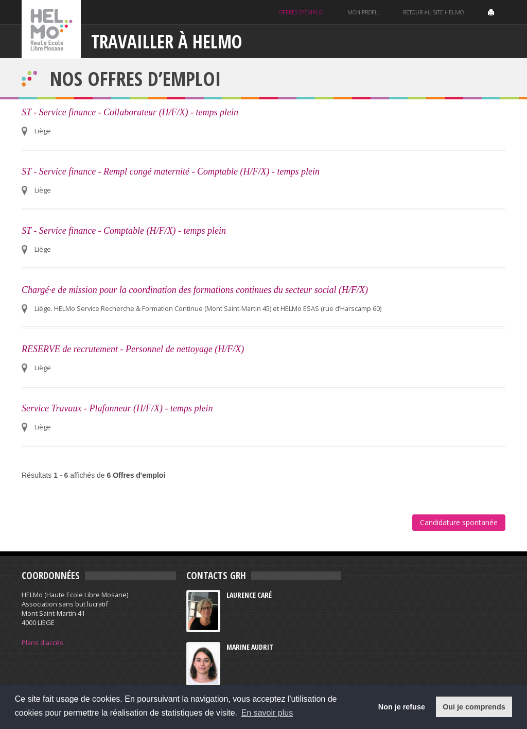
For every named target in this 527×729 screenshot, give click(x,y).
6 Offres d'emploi (136, 475)
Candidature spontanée (459, 522)
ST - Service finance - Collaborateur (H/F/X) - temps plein (130, 112)
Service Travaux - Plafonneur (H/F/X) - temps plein (117, 408)
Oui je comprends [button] (474, 707)
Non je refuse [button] (401, 707)
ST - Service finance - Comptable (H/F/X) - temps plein (124, 230)
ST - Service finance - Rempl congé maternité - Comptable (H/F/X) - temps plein (171, 171)
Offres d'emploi (301, 12)
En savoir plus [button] (267, 712)
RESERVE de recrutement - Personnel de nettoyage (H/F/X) (133, 349)
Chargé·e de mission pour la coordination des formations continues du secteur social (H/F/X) (195, 290)
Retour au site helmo (433, 12)
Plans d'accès (42, 642)
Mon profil (363, 12)
